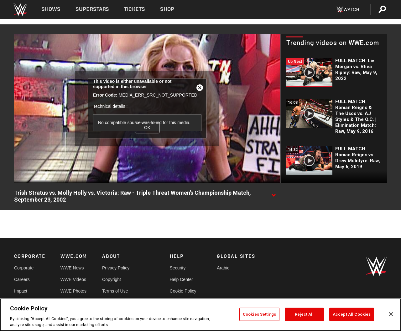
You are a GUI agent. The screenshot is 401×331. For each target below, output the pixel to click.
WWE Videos (73, 279)
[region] (200, 314)
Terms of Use (115, 290)
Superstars (92, 9)
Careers (22, 279)
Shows (50, 9)
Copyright (111, 279)
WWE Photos (73, 290)
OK (147, 127)
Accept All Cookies (352, 314)
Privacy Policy (115, 267)
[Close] (391, 314)
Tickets (134, 9)
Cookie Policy (183, 290)
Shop (167, 9)
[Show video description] (273, 193)
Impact (20, 290)
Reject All (304, 314)
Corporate (24, 267)
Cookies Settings (259, 314)
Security (178, 267)
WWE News (72, 267)
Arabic (223, 267)
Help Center (181, 279)
